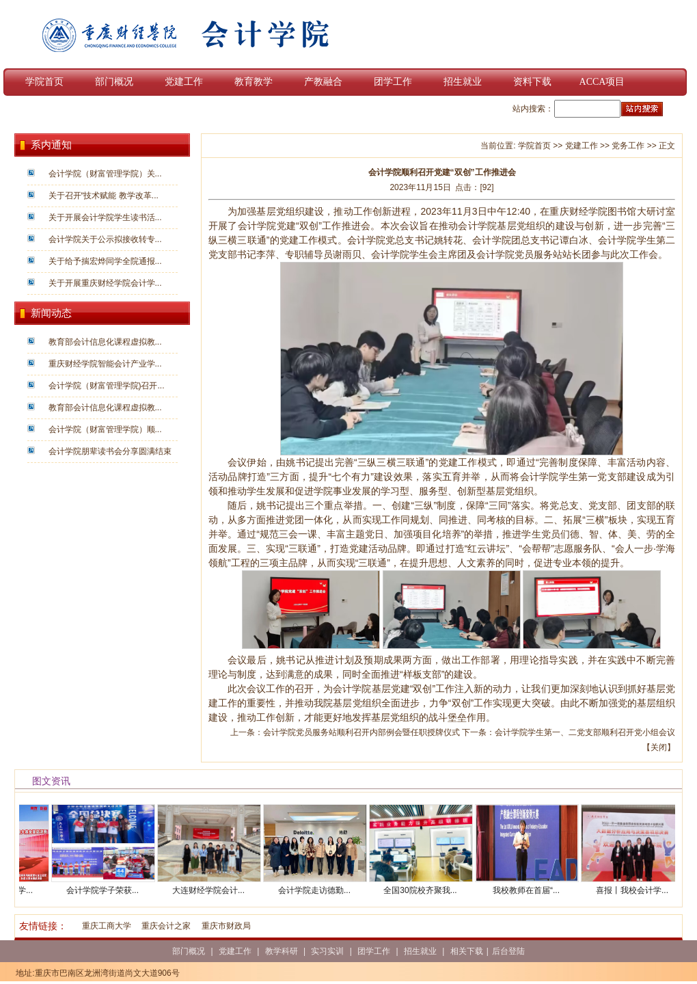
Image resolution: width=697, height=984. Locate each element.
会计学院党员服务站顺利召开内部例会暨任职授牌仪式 (361, 732)
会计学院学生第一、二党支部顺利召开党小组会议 (585, 732)
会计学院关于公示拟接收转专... (105, 239)
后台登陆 (508, 951)
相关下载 (466, 951)
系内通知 (51, 144)
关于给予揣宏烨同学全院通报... (105, 261)
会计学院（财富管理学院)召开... (107, 385)
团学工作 (393, 82)
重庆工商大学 (106, 926)
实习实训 (327, 951)
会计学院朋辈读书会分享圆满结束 (110, 451)
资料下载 (532, 82)
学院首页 (44, 82)
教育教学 (253, 82)
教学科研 (281, 951)
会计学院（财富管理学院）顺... (105, 429)
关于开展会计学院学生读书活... (105, 217)
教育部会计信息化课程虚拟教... (105, 342)
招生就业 (462, 82)
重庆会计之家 (166, 926)
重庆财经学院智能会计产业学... (105, 364)
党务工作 (628, 145)
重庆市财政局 (226, 926)
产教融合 (323, 82)
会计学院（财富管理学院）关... (105, 173)
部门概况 (114, 82)
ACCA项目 (602, 82)
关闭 (659, 747)
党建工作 (184, 82)
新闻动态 (51, 313)
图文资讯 (51, 780)
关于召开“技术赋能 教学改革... (104, 195)
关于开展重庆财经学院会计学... (105, 283)
